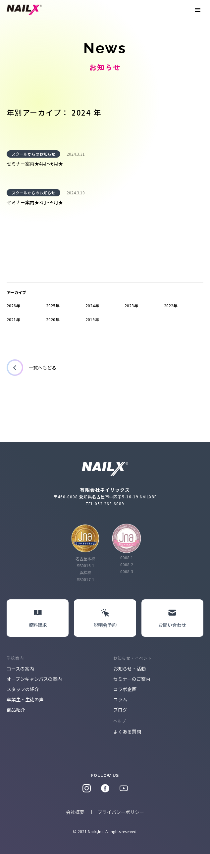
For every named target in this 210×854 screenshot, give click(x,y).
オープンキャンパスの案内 (34, 679)
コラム (120, 699)
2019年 (92, 319)
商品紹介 (16, 709)
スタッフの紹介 (23, 689)
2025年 (52, 305)
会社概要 (75, 812)
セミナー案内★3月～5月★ (35, 202)
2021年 (13, 319)
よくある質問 (127, 731)
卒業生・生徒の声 (25, 699)
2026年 (13, 305)
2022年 (170, 305)
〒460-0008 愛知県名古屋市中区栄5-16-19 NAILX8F (105, 496)
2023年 (131, 305)
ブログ (120, 709)
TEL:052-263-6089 (105, 503)
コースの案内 (20, 668)
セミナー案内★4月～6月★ (35, 163)
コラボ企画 (124, 689)
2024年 (92, 305)
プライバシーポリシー (121, 812)
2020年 (52, 319)
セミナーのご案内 (131, 679)
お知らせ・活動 (129, 668)
